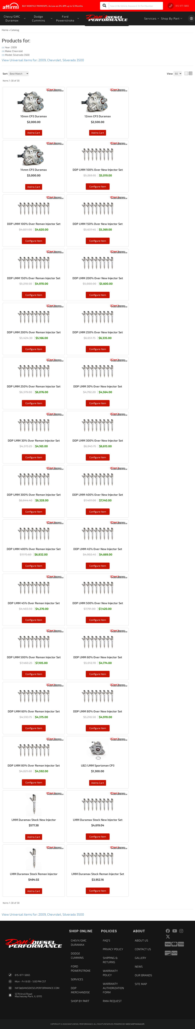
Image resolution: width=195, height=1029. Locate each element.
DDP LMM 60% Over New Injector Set (97, 657)
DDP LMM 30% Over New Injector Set (97, 386)
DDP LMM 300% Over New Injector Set (97, 440)
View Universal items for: (43, 914)
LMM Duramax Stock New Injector (34, 819)
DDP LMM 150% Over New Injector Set (98, 223)
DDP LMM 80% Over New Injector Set (97, 711)
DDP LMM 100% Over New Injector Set (98, 169)
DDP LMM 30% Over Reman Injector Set (34, 440)
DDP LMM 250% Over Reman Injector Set (33, 386)
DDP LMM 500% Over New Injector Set (97, 603)
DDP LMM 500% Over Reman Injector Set (34, 657)
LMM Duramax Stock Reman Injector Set (97, 873)
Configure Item (97, 186)
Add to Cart (33, 186)
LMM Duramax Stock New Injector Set (97, 819)
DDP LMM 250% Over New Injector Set (97, 332)
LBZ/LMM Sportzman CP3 (97, 765)
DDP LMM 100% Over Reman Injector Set (33, 223)
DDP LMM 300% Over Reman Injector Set (34, 494)
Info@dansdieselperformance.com (37, 988)
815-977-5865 (22, 974)
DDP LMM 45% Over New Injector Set (97, 549)
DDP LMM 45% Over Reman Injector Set (34, 603)
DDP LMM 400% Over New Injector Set (97, 494)
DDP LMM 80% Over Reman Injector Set (34, 765)
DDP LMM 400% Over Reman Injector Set (34, 549)
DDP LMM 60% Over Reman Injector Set (34, 711)
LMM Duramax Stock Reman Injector (34, 873)
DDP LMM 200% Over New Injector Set (97, 278)
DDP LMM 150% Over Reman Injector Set (33, 278)
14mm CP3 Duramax (33, 169)
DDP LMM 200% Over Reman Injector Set (34, 332)
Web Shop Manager (135, 1024)
